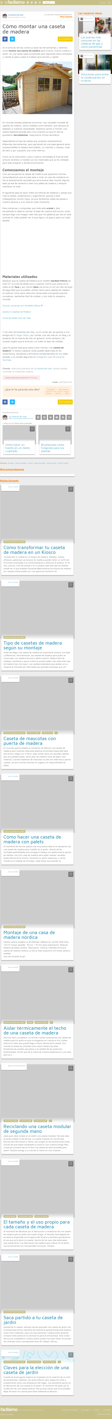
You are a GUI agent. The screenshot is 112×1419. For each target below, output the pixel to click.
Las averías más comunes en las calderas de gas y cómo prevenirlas (92, 42)
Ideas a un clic (88, 18)
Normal (58, 393)
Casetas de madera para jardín (14, 541)
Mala (67, 393)
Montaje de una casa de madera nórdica (29, 934)
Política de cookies (104, 1414)
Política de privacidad (70, 1410)
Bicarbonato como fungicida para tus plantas (52, 448)
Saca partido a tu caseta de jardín (33, 1320)
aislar (30, 1022)
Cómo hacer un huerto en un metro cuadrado (17, 448)
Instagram (42, 357)
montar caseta (63, 463)
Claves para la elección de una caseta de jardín (36, 1370)
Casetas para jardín (25, 1216)
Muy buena (63, 389)
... (56, 733)
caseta (30, 463)
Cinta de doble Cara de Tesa (16, 318)
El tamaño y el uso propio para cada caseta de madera (37, 1224)
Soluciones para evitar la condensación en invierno (95, 77)
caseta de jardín (40, 463)
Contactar (96, 1410)
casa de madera (21, 463)
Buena (48, 393)
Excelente (51, 389)
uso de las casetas (41, 1216)
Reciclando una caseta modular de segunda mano (37, 1128)
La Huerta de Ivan (15, 15)
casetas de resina (49, 1362)
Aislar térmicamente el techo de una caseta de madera (35, 1030)
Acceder (103, 3)
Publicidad (107, 1410)
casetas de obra (26, 1120)
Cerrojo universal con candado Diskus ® (22, 305)
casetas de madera (34, 1362)
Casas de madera (10, 1216)
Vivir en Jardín (13, 487)
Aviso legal (85, 1410)
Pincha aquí (33, 378)
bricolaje (11, 463)
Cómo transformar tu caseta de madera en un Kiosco (34, 549)
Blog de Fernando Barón (17, 1066)
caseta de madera (33, 733)
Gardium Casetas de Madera (16, 311)
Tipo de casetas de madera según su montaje (33, 645)
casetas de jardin (40, 1120)
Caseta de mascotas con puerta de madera (30, 740)
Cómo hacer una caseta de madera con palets (32, 839)
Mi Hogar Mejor (21, 335)
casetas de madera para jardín (14, 831)
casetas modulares (11, 1120)
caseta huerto (52, 463)
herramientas (47, 733)
